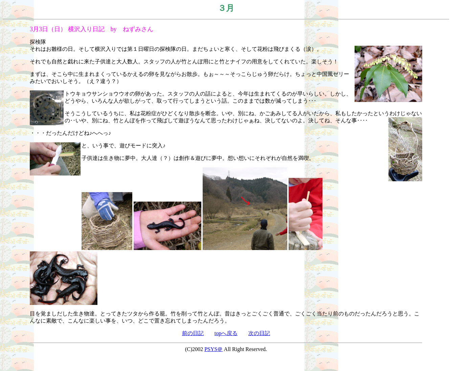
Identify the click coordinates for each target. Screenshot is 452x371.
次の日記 (259, 333)
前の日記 (193, 333)
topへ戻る (226, 333)
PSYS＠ (213, 349)
